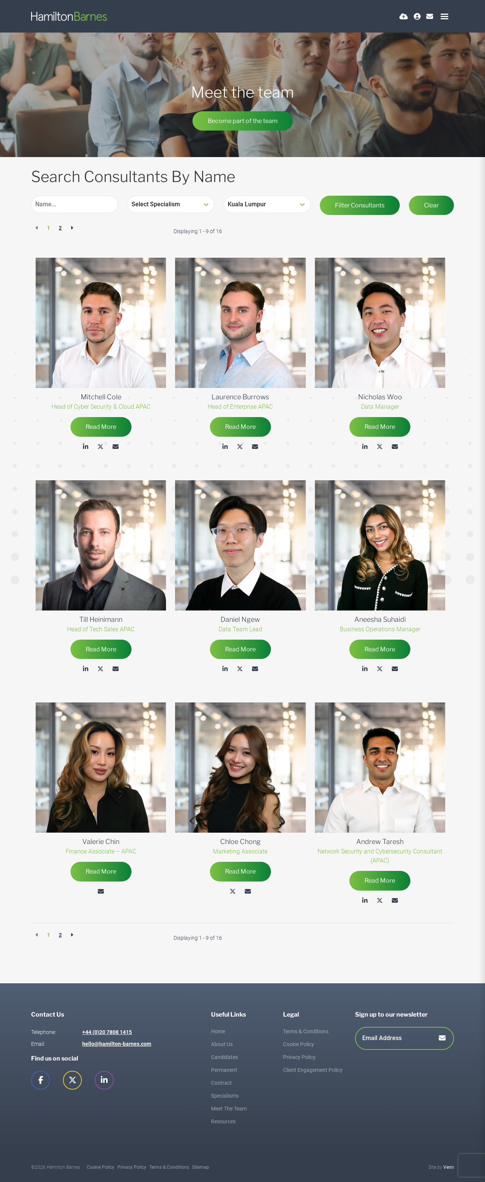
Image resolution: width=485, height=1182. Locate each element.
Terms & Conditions (306, 1031)
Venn (448, 1167)
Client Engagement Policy (313, 1070)
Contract (221, 1083)
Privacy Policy (299, 1057)
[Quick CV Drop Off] (403, 16)
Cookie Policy (298, 1044)
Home (218, 1031)
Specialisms (225, 1096)
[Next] (72, 228)
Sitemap (200, 1167)
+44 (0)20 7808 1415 (107, 1032)
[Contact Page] (429, 16)
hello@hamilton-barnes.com (116, 1044)
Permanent (224, 1070)
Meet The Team (229, 1109)
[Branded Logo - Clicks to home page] (69, 16)
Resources (223, 1121)
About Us (222, 1044)
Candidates (224, 1057)
